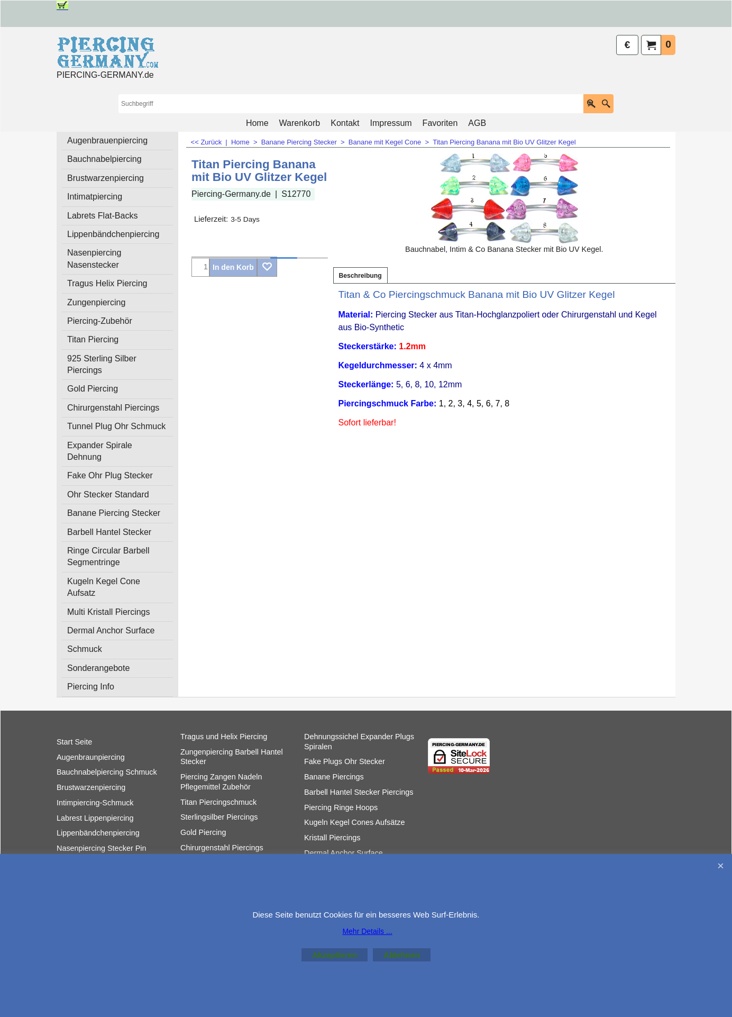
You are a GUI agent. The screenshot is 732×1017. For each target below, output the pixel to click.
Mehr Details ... (367, 931)
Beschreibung (360, 275)
